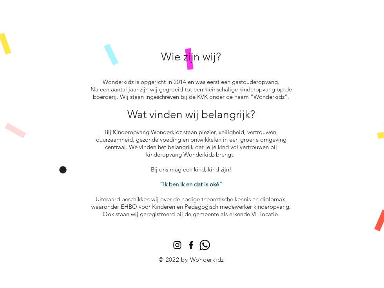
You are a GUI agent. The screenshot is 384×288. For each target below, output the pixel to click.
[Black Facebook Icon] (191, 245)
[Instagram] (177, 245)
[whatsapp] (204, 245)
